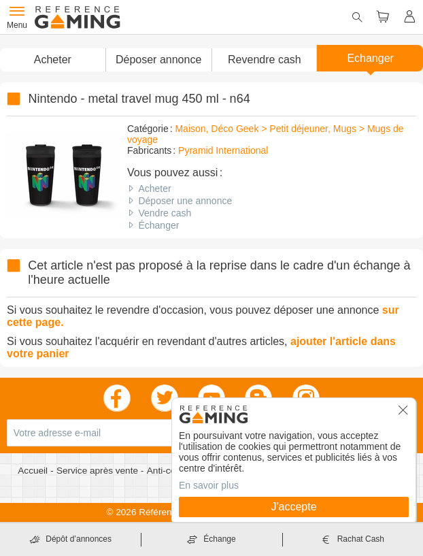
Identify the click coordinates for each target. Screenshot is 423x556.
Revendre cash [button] (264, 59)
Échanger (158, 225)
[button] (158, 59)
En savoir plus (209, 485)
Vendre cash (164, 213)
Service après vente (98, 470)
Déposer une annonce (185, 200)
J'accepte (293, 506)
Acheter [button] (52, 59)
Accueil (34, 470)
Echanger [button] (370, 58)
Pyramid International (223, 150)
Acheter (154, 188)
